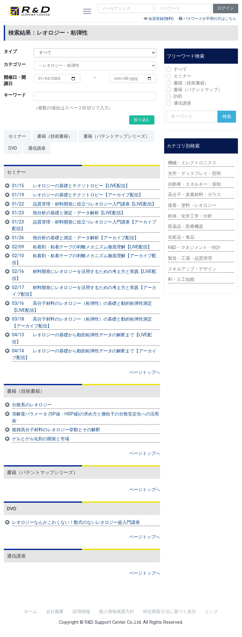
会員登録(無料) (161, 18)
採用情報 (81, 611)
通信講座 (37, 148)
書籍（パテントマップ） (198, 89)
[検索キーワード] (192, 117)
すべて (180, 69)
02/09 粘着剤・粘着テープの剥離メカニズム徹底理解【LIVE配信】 (82, 247)
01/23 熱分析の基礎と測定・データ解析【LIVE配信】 (68, 213)
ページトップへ (144, 372)
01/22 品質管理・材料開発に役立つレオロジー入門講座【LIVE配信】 (84, 204)
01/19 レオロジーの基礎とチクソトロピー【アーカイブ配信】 (77, 195)
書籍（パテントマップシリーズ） (117, 136)
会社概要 (55, 611)
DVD (13, 148)
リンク (211, 611)
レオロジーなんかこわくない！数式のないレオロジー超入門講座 (76, 522)
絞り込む (142, 119)
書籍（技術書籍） (54, 136)
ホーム (30, 611)
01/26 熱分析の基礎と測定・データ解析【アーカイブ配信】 (75, 237)
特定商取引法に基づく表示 (169, 611)
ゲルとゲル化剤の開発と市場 (40, 439)
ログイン (225, 8)
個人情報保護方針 (116, 611)
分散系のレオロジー (32, 405)
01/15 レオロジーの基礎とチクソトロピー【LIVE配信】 (71, 185)
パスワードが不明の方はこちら (209, 18)
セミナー (17, 136)
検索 (226, 116)
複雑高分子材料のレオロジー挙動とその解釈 (56, 429)
